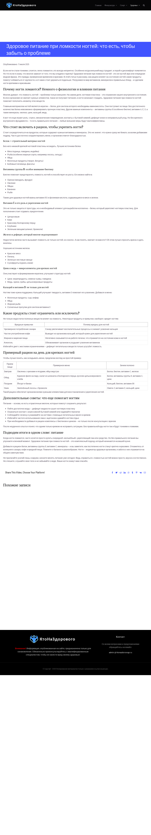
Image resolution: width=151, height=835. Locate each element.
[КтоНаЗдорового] (21, 3)
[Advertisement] (75, 26)
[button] (144, 5)
